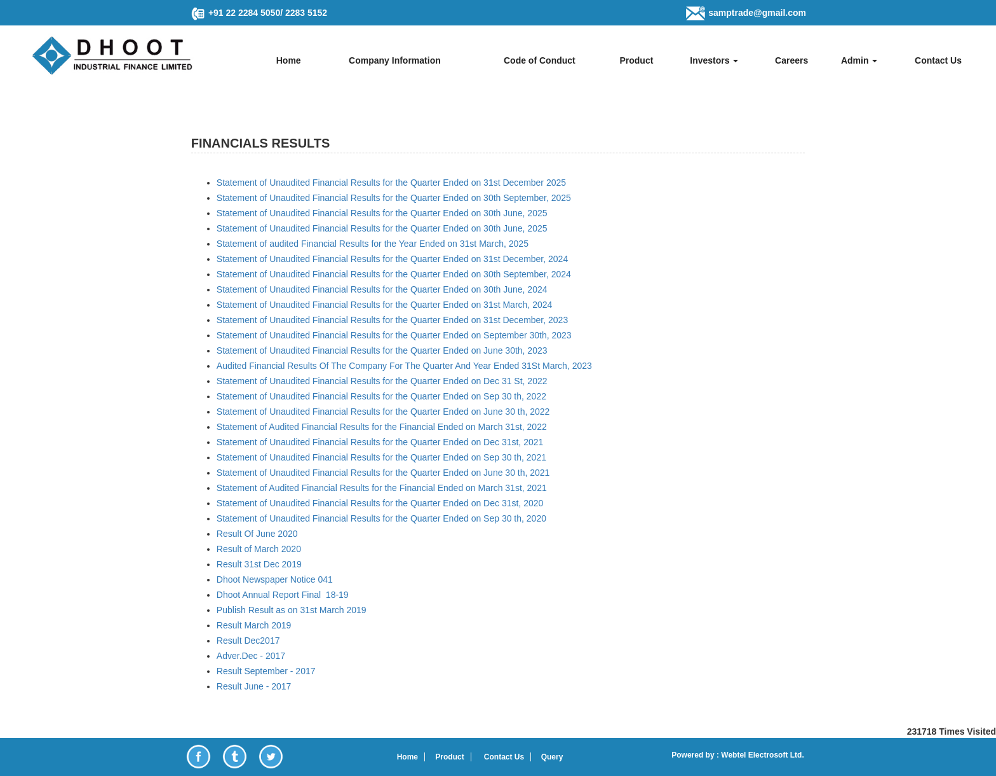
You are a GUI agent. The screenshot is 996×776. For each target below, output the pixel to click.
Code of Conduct (539, 60)
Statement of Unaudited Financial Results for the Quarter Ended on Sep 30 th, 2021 (381, 457)
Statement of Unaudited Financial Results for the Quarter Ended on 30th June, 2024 (382, 289)
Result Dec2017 (248, 640)
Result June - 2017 (254, 686)
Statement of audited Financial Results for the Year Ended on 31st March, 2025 (372, 244)
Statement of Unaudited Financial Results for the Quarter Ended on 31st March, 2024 (384, 305)
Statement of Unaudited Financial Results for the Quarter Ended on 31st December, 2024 (392, 259)
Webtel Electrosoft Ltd (760, 755)
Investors (714, 60)
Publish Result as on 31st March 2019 (292, 610)
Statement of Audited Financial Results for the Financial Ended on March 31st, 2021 (382, 488)
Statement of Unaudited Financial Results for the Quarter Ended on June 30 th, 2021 (383, 473)
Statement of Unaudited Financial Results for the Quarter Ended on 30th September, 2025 (394, 198)
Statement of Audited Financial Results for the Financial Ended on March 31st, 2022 (382, 427)
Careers (791, 60)
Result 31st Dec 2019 (259, 564)
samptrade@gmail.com (757, 13)
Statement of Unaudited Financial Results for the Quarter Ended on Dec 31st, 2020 (380, 503)
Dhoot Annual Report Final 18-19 (283, 595)
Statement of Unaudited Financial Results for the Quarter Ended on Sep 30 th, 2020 (381, 518)
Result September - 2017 (266, 671)
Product (636, 60)
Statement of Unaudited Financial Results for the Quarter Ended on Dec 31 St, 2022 (382, 381)
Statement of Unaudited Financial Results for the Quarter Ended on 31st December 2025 (391, 182)
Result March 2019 (254, 625)
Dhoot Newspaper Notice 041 (275, 579)
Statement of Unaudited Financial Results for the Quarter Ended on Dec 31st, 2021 (380, 442)
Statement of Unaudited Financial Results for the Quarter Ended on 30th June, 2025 (382, 213)
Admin (859, 60)
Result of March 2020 (259, 549)
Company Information (395, 60)
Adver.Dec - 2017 (251, 656)
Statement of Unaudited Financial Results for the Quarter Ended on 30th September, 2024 (394, 274)
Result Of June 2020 (257, 534)
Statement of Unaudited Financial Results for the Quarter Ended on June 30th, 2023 (382, 350)
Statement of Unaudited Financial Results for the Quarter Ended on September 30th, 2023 (394, 335)
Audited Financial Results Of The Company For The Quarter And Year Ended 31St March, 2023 (404, 366)
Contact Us (938, 60)
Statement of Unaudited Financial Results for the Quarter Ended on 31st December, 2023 (392, 320)
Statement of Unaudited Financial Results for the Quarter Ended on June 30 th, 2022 (383, 411)
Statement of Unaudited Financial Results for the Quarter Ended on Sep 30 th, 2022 (381, 396)
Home (288, 60)
